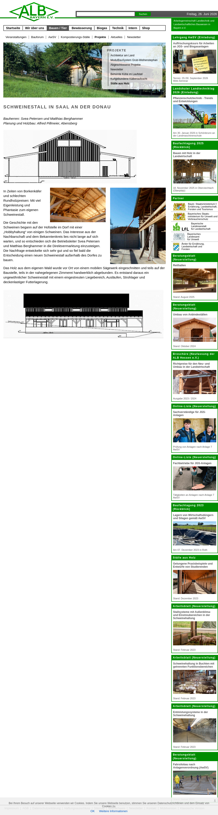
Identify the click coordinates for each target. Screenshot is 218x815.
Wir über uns (34, 28)
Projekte (100, 37)
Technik (118, 28)
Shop (146, 28)
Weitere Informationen (113, 811)
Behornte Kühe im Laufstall (127, 74)
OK (93, 811)
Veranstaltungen (16, 37)
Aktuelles (117, 37)
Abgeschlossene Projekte (126, 64)
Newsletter (134, 37)
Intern (133, 28)
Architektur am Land (122, 55)
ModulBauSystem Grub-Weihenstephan (134, 60)
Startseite (13, 28)
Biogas (102, 28)
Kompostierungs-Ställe (75, 37)
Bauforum (37, 37)
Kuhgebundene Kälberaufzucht (129, 78)
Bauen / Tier (58, 28)
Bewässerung (82, 28)
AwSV (52, 37)
